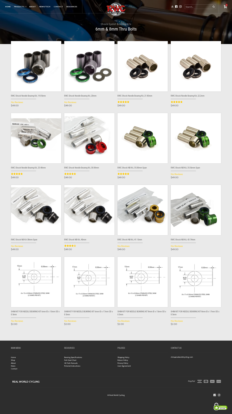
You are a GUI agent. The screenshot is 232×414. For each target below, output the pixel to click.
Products (19, 6)
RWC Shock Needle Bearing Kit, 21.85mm (134, 95)
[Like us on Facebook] (215, 395)
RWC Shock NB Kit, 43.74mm (183, 239)
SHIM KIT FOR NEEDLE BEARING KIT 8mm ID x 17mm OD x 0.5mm (195, 313)
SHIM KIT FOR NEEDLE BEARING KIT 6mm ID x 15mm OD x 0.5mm (35, 313)
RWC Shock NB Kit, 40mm (75, 239)
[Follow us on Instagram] (219, 395)
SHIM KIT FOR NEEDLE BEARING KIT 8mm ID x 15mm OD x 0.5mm (141, 313)
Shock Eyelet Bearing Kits (116, 24)
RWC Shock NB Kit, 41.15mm (129, 239)
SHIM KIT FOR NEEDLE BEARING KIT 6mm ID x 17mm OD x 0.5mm (88, 313)
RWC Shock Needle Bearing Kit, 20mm (80, 95)
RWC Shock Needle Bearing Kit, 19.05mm (28, 95)
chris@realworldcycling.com (182, 357)
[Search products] (198, 7)
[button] (225, 7)
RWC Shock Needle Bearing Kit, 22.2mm (187, 95)
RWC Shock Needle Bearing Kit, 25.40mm (28, 167)
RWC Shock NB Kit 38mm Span (24, 239)
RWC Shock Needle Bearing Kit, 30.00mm (81, 167)
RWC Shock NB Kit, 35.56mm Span (185, 167)
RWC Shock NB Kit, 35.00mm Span (132, 167)
